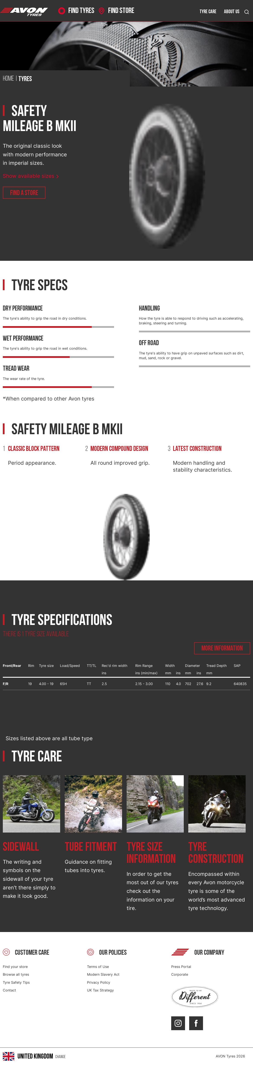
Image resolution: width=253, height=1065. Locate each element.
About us (231, 12)
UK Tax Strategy (100, 990)
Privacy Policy (98, 982)
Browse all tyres (16, 974)
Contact (9, 990)
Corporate (179, 974)
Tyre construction (215, 853)
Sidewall (21, 847)
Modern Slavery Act (103, 974)
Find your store (15, 966)
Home (8, 78)
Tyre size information (151, 853)
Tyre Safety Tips (16, 982)
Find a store (24, 193)
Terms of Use (98, 966)
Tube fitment (91, 847)
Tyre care (208, 12)
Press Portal (181, 966)
